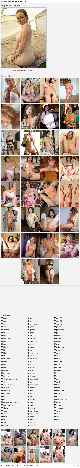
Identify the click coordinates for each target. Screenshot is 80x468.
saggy (57, 350)
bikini (4, 350)
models (31, 388)
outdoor (32, 420)
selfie (57, 353)
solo (56, 379)
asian (4, 324)
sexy (57, 359)
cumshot (5, 393)
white (57, 414)
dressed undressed (9, 402)
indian (31, 356)
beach (4, 335)
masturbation (33, 379)
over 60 (58, 321)
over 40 (31, 425)
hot (30, 350)
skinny (57, 370)
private (57, 338)
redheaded (59, 347)
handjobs (32, 341)
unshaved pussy (61, 399)
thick (57, 388)
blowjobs (5, 359)
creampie (5, 391)
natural (31, 396)
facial (4, 417)
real (56, 344)
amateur (5, 318)
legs (30, 370)
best (4, 341)
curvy (4, 399)
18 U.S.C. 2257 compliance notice (34, 466)
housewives (33, 353)
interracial (32, 359)
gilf (30, 321)
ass (3, 327)
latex (30, 364)
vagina (57, 405)
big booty (5, 344)
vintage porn (60, 408)
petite (57, 333)
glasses (32, 327)
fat (3, 420)
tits (56, 396)
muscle (31, 393)
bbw (3, 333)
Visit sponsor (30, 70)
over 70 (58, 324)
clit (3, 382)
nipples (31, 399)
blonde (4, 356)
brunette (5, 370)
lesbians (32, 373)
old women (33, 414)
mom (31, 391)
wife (56, 417)
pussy (57, 341)
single (57, 367)
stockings (58, 382)
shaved (58, 362)
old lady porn (33, 411)
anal (4, 321)
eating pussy (7, 405)
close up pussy (7, 385)
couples (5, 388)
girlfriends (32, 324)
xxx (56, 420)
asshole (5, 330)
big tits (4, 347)
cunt (4, 396)
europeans (6, 414)
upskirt (57, 402)
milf (30, 382)
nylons (31, 408)
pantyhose (59, 330)
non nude (32, 402)
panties (58, 327)
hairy (30, 335)
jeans (31, 362)
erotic (4, 411)
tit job (57, 393)
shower (58, 364)
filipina (4, 425)
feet (3, 422)
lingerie (31, 376)
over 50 (58, 318)
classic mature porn (9, 379)
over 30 (31, 422)
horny (31, 347)
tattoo (57, 385)
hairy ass (32, 338)
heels (31, 344)
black (4, 353)
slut (56, 373)
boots (4, 364)
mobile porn (33, 385)
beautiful (5, 338)
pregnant (58, 335)
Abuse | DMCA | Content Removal (12, 466)
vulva (57, 411)
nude (31, 405)
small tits (58, 376)
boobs (4, 362)
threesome (59, 391)
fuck (30, 318)
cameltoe (5, 373)
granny (31, 333)
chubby (5, 376)
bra (3, 367)
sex (56, 356)
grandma (32, 330)
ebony (4, 408)
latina (31, 367)
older (31, 417)
